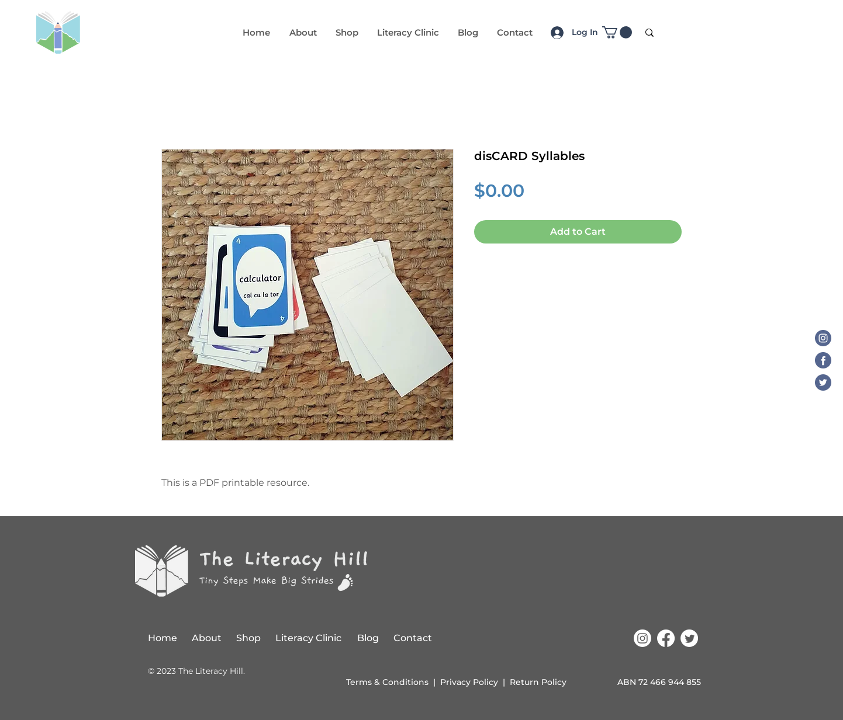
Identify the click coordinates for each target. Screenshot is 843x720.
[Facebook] (823, 360)
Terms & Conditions (387, 682)
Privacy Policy (469, 682)
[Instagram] (823, 338)
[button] (617, 32)
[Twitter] (823, 382)
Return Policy (538, 682)
